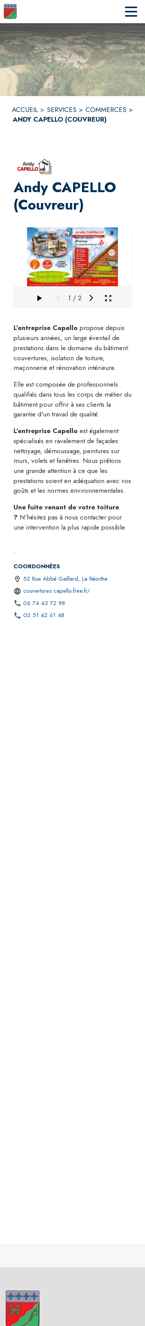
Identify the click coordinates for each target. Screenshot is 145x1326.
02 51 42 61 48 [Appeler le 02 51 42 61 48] (43, 615)
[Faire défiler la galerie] (39, 298)
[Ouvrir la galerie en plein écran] (108, 298)
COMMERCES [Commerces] (105, 109)
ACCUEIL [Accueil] (25, 109)
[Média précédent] (58, 298)
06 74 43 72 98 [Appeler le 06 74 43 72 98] (44, 603)
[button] (35, 166)
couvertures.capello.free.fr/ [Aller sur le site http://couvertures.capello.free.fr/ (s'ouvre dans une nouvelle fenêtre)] (56, 590)
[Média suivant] (91, 298)
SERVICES (62, 109)
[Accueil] (10, 11)
